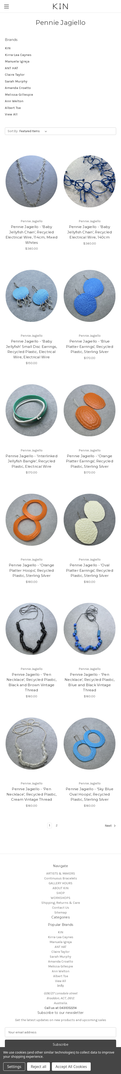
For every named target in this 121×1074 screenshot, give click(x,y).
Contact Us (60, 908)
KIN (8, 48)
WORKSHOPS (60, 898)
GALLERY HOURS (60, 883)
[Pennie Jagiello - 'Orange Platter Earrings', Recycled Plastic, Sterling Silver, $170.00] (89, 410)
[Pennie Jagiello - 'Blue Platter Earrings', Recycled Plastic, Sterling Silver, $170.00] (89, 295)
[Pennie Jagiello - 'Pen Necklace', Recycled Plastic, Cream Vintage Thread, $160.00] (31, 743)
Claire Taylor (15, 74)
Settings (14, 1066)
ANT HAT (11, 68)
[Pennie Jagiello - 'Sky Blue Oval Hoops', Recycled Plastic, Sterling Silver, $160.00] (89, 743)
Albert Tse (13, 108)
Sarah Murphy (16, 81)
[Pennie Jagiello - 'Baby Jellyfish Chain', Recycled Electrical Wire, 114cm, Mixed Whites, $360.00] (31, 181)
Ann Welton (14, 101)
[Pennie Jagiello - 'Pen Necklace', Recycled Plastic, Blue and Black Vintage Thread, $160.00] (89, 629)
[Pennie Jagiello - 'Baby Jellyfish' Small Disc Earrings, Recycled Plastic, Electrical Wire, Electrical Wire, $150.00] (31, 295)
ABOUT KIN (60, 888)
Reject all (38, 1066)
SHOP (60, 893)
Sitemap (60, 912)
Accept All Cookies (71, 1066)
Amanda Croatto (18, 88)
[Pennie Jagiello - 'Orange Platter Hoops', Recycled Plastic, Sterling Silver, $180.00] (31, 519)
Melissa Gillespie (19, 94)
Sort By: (13, 131)
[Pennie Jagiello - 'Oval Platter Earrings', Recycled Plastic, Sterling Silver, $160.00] (89, 519)
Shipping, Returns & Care (60, 903)
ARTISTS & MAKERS (60, 873)
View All (11, 114)
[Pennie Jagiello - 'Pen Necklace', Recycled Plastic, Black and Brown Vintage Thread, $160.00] (31, 629)
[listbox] (34, 131)
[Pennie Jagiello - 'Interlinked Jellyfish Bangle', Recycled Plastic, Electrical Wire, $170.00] (31, 410)
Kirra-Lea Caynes (18, 55)
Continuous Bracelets (60, 878)
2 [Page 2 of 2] (57, 825)
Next (110, 825)
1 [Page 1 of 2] (49, 825)
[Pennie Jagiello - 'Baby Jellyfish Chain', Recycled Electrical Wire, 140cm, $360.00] (89, 181)
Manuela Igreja (17, 61)
